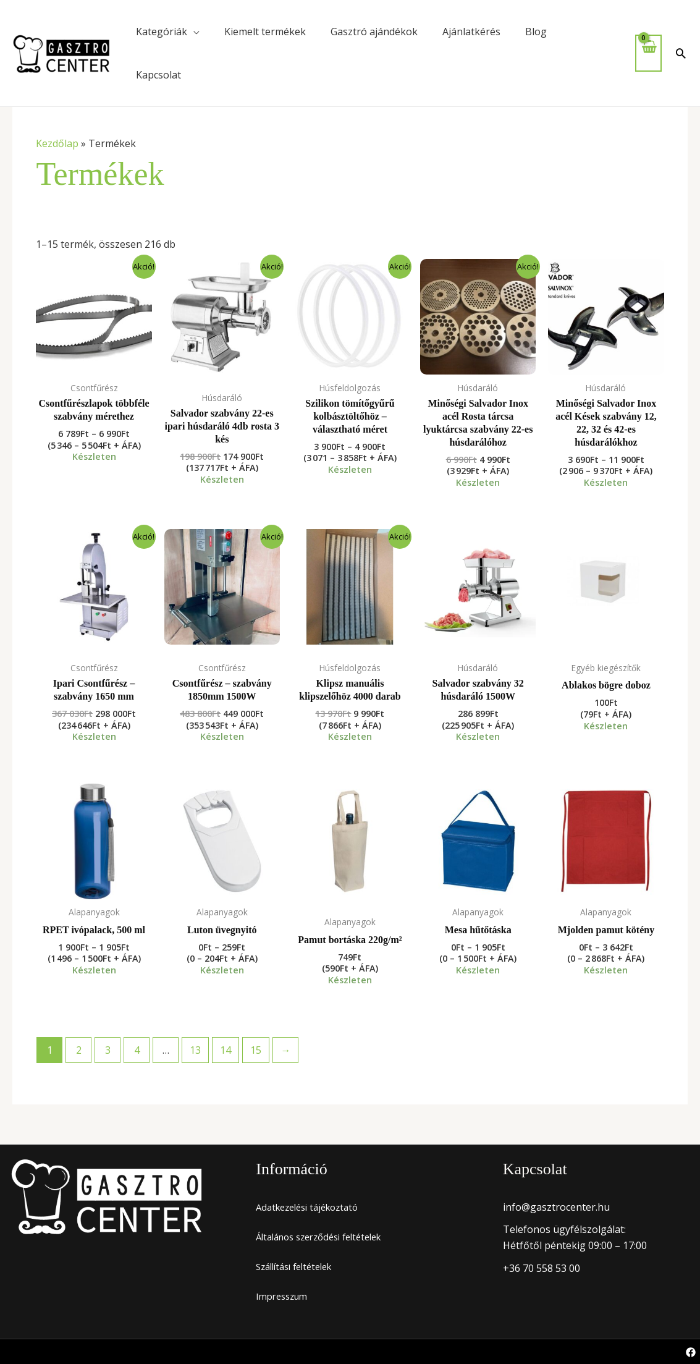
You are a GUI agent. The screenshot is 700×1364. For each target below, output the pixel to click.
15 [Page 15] (255, 1050)
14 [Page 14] (225, 1050)
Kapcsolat (158, 75)
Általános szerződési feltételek (326, 1236)
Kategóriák (161, 31)
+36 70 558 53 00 (541, 1268)
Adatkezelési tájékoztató (312, 1207)
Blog (536, 31)
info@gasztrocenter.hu (556, 1207)
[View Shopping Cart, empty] (648, 53)
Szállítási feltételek (299, 1266)
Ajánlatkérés (471, 31)
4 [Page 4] (137, 1050)
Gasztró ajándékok (374, 31)
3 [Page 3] (108, 1050)
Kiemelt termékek (265, 31)
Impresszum (284, 1296)
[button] (681, 53)
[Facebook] (691, 1352)
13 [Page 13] (195, 1050)
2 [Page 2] (79, 1050)
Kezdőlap (57, 143)
